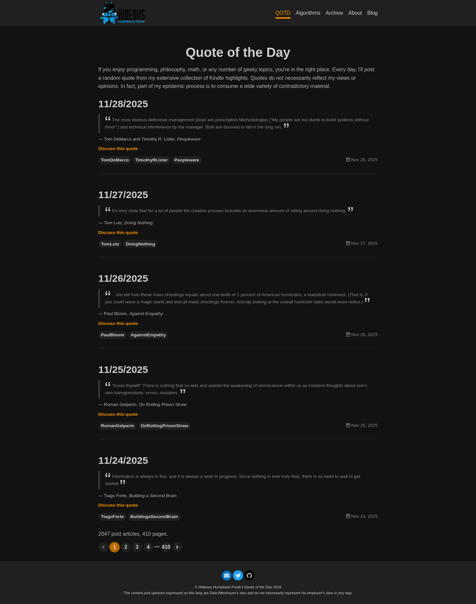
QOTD (283, 13)
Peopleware (186, 160)
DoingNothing (140, 244)
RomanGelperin (117, 425)
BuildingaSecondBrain (154, 516)
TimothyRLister (151, 160)
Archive (334, 13)
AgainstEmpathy (148, 334)
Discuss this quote (118, 148)
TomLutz (110, 244)
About (355, 13)
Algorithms (308, 13)
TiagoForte (112, 516)
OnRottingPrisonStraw (164, 425)
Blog (372, 13)
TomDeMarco (115, 160)
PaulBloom (112, 334)
